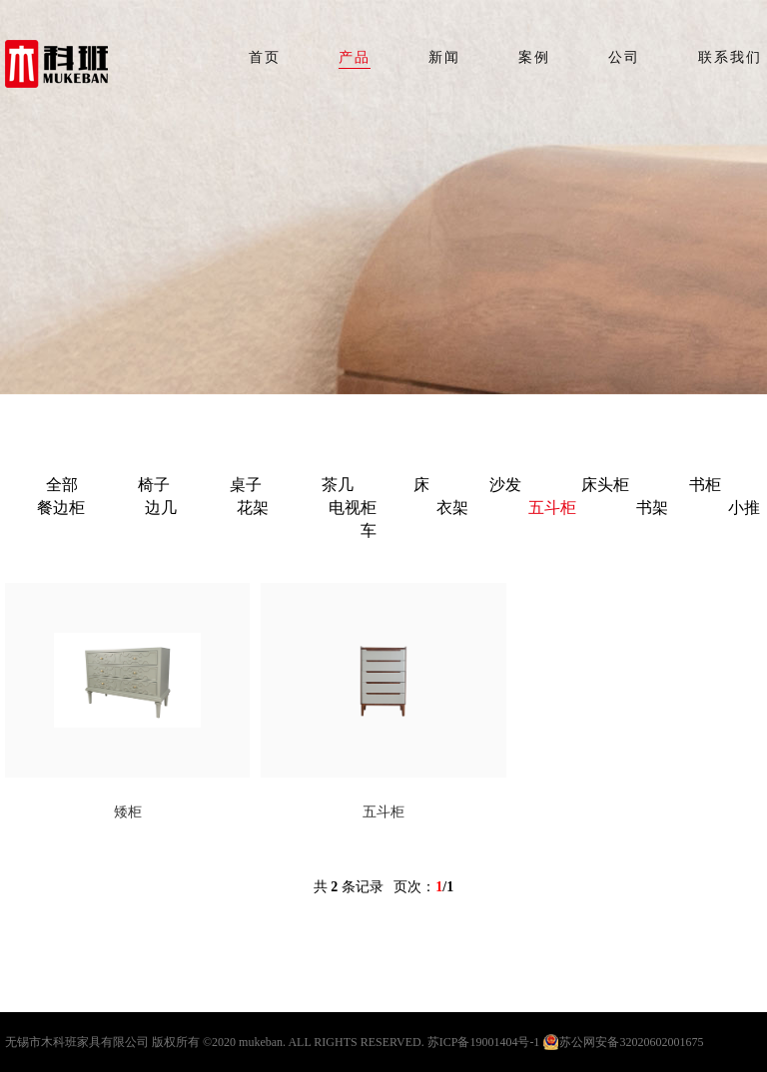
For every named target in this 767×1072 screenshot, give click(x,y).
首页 (265, 57)
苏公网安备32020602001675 (631, 1042)
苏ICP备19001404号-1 (483, 1042)
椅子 (154, 484)
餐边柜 (61, 507)
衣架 (452, 507)
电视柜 (353, 507)
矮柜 (128, 811)
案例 (534, 57)
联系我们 (730, 57)
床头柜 (605, 484)
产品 (355, 57)
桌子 (246, 484)
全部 (62, 484)
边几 (161, 507)
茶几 (338, 484)
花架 (253, 507)
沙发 (505, 484)
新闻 (444, 57)
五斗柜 (552, 507)
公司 (624, 57)
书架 (652, 507)
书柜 (705, 484)
